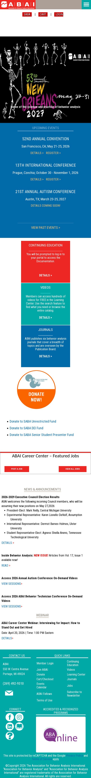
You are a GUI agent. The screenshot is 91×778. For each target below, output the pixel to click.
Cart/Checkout (45, 679)
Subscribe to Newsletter (74, 693)
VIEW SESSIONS (11, 583)
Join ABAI (42, 669)
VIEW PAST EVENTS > (45, 228)
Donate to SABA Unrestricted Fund (33, 421)
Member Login (45, 663)
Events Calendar (42, 685)
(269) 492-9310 (13, 683)
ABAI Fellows (44, 694)
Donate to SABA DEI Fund (26, 428)
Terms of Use (44, 700)
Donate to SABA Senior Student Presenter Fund (42, 435)
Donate (41, 674)
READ (5, 565)
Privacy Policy (74, 755)
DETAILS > (37, 153)
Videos (71, 669)
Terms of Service (42, 759)
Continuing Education (73, 663)
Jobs (70, 685)
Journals (72, 679)
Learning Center (76, 674)
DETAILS (7, 543)
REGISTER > (53, 153)
